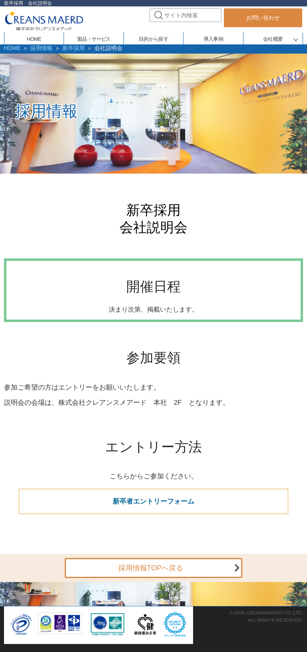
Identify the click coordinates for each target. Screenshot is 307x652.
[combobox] (185, 15)
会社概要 (273, 37)
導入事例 (213, 37)
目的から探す (153, 37)
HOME (34, 37)
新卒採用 (64, 48)
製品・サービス (94, 37)
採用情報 (36, 48)
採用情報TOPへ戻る (151, 566)
